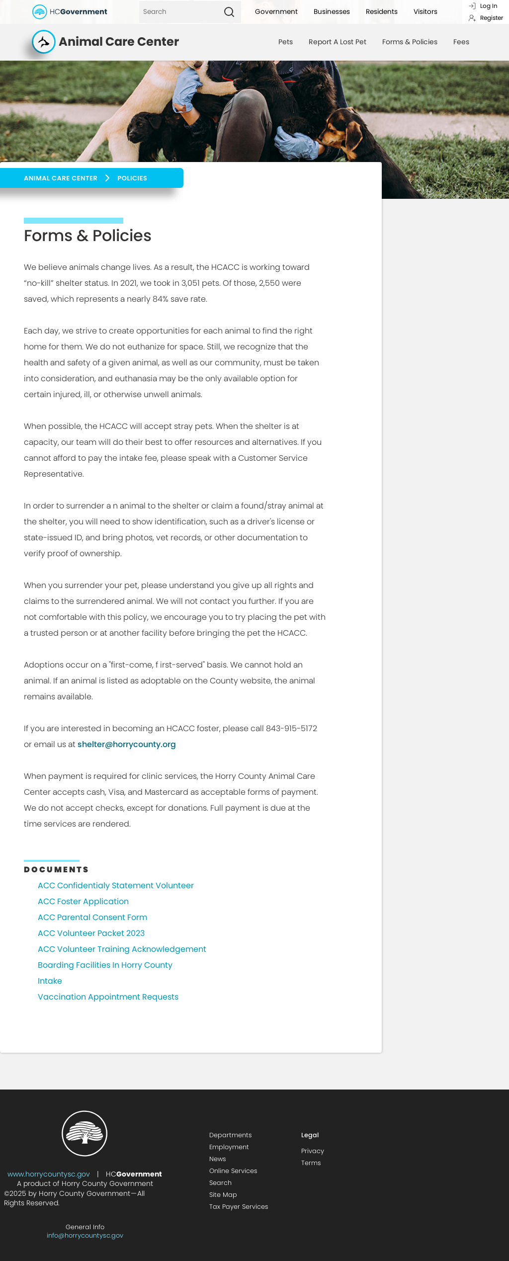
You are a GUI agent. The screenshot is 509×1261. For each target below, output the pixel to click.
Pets (285, 42)
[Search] (178, 12)
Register (485, 17)
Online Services (233, 1171)
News (217, 1159)
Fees (461, 42)
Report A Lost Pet (337, 42)
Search (220, 1182)
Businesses (332, 11)
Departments (230, 1135)
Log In (483, 5)
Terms (311, 1163)
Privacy (312, 1151)
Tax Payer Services (238, 1206)
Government (276, 11)
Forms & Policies (409, 42)
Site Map (223, 1194)
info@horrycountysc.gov (85, 1235)
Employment (229, 1147)
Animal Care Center (60, 178)
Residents (382, 11)
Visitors (425, 11)
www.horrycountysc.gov (48, 1174)
